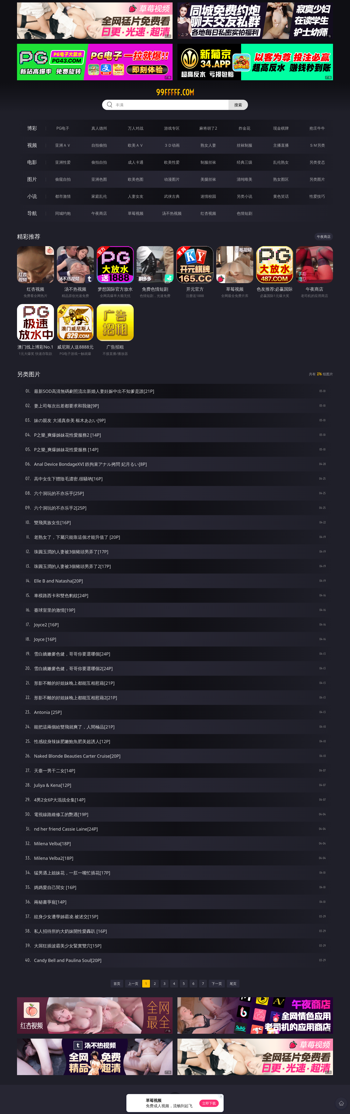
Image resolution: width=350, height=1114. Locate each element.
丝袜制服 (244, 145)
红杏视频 (208, 213)
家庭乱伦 (99, 196)
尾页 (233, 983)
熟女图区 (281, 179)
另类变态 (317, 162)
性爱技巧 (317, 196)
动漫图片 (172, 179)
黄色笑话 (281, 196)
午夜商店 (99, 213)
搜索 (238, 105)
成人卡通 (135, 162)
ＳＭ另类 (317, 145)
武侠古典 (172, 196)
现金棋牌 (281, 128)
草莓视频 (135, 213)
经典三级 (244, 162)
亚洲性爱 (63, 162)
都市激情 (63, 196)
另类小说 (244, 196)
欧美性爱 (172, 162)
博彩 (32, 128)
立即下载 (209, 1103)
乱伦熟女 (281, 162)
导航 (32, 213)
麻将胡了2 (208, 128)
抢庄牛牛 (317, 128)
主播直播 (281, 145)
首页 (117, 983)
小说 (32, 196)
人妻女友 (135, 196)
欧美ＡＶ (135, 145)
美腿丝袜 (208, 179)
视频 (32, 145)
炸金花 (244, 128)
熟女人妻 (208, 145)
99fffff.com (175, 92)
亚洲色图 (99, 179)
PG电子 (62, 128)
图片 (32, 179)
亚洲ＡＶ (63, 145)
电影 (32, 162)
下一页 (217, 983)
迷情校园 (208, 196)
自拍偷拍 (99, 145)
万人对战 (135, 128)
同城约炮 (63, 213)
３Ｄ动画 (172, 145)
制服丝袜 (208, 162)
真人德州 (99, 128)
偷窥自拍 (63, 179)
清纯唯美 (244, 179)
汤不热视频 (172, 213)
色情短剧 (244, 213)
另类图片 (317, 179)
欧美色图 (135, 179)
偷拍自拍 (99, 162)
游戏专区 (172, 128)
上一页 (133, 983)
